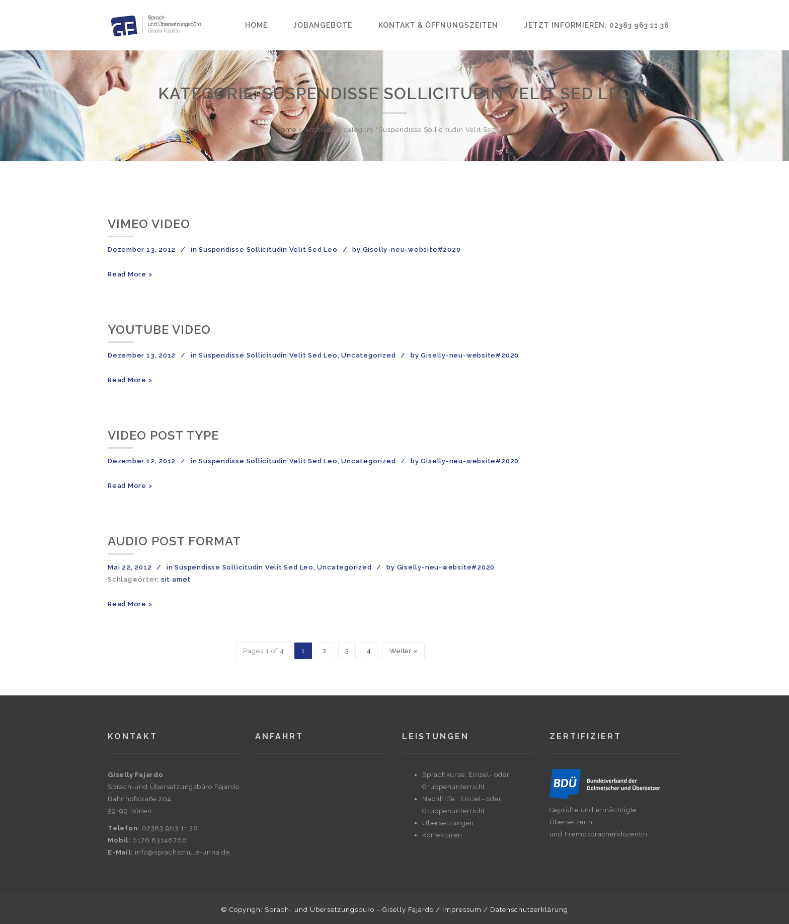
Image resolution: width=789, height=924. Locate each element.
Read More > (130, 274)
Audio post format (174, 541)
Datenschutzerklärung (529, 909)
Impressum (462, 909)
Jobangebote (322, 25)
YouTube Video (159, 329)
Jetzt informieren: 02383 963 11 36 (596, 25)
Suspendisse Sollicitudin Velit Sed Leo (268, 249)
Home (256, 25)
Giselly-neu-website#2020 (412, 249)
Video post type (163, 435)
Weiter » (403, 651)
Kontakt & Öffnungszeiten (438, 25)
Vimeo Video (149, 224)
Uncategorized (368, 355)
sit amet (176, 579)
